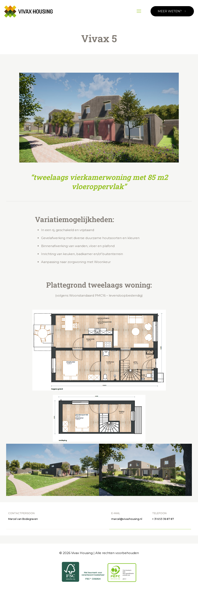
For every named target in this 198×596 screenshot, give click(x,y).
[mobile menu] (138, 11)
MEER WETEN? (172, 11)
